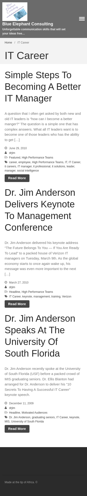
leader (70, 166)
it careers (10, 166)
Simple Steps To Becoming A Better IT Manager (43, 86)
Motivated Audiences (34, 412)
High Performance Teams (37, 157)
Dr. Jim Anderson (19, 417)
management (42, 296)
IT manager (25, 166)
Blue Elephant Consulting (27, 24)
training (55, 296)
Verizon (66, 296)
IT (66, 162)
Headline (14, 292)
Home (8, 42)
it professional (41, 166)
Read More (17, 178)
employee (24, 162)
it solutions (58, 166)
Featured (14, 157)
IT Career (74, 162)
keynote (27, 296)
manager (10, 170)
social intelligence (28, 170)
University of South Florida (27, 421)
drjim (12, 153)
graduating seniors (43, 417)
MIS (7, 421)
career (13, 162)
